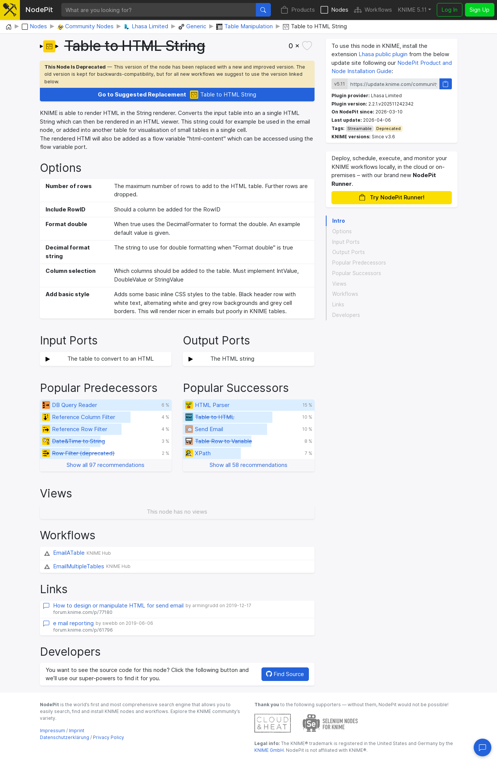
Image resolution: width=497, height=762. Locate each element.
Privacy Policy (108, 737)
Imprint (76, 730)
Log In (449, 9)
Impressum (52, 730)
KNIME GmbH (269, 750)
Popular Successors (356, 273)
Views (339, 284)
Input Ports (346, 242)
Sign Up (479, 9)
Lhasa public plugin (383, 54)
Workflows (373, 10)
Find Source (285, 674)
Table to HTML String (177, 94)
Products (298, 10)
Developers (346, 315)
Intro (338, 221)
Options (342, 231)
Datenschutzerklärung (64, 737)
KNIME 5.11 (412, 9)
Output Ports (348, 252)
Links (338, 304)
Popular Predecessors (359, 263)
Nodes (334, 10)
